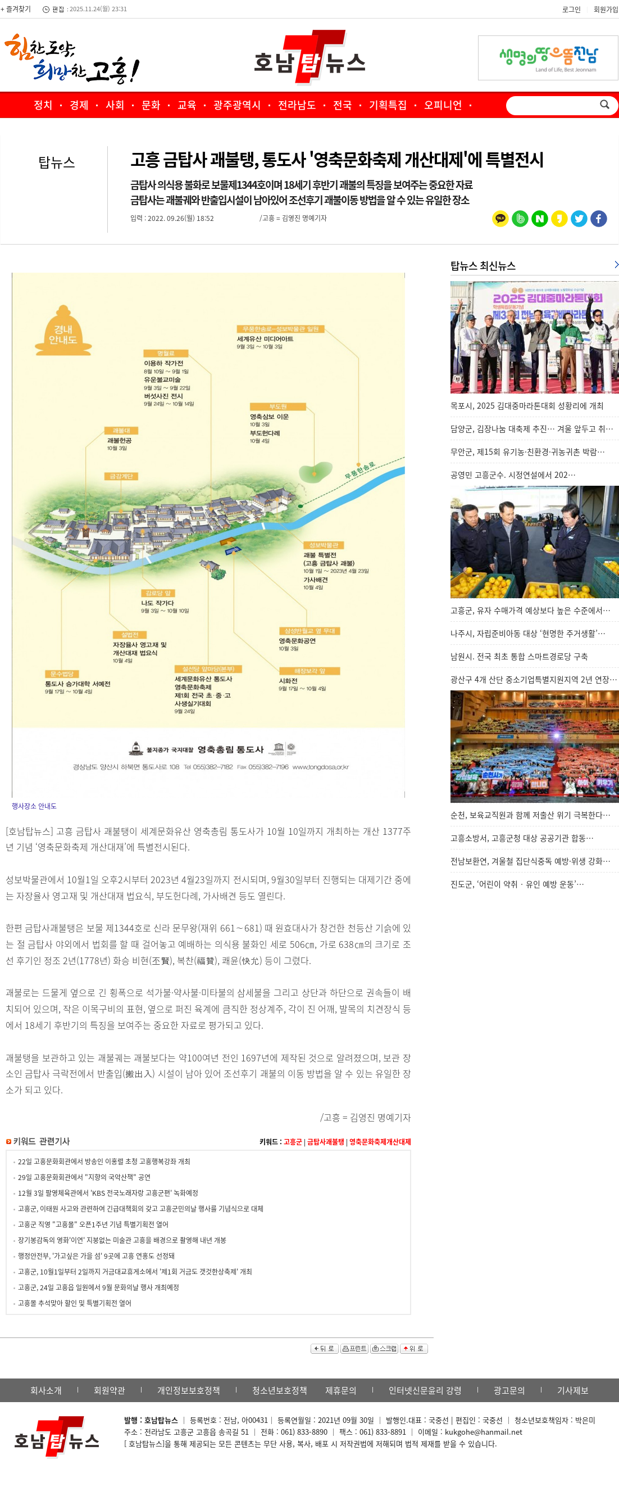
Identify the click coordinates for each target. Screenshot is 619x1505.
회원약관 (109, 1390)
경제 (79, 104)
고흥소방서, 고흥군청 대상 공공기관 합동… (522, 837)
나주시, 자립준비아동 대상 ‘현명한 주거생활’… (528, 633)
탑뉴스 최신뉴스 (483, 265)
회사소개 (46, 1390)
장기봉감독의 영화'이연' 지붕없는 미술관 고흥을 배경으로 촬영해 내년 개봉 (122, 1240)
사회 (115, 104)
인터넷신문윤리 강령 (425, 1390)
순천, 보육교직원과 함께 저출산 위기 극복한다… (530, 814)
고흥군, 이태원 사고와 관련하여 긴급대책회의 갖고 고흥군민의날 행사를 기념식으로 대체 (140, 1209)
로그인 (571, 9)
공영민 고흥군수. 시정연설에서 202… (513, 474)
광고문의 (509, 1390)
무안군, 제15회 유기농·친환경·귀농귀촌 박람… (527, 451)
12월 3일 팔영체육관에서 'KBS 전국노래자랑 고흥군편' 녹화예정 (108, 1193)
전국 (342, 104)
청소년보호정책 (279, 1390)
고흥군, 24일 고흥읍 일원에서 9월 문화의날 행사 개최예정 (98, 1287)
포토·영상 (247, 129)
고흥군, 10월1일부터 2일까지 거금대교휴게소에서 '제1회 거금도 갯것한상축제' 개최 (135, 1272)
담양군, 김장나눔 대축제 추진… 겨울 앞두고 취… (531, 428)
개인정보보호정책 (188, 1390)
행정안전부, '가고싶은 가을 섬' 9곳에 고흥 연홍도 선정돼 (96, 1256)
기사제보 (573, 1390)
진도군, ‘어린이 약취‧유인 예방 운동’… (517, 883)
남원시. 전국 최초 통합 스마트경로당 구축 (519, 656)
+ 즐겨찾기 (16, 9)
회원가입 (606, 9)
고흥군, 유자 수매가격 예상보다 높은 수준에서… (530, 610)
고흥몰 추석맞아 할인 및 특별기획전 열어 (74, 1303)
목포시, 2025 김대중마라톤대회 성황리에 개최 (527, 405)
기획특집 (388, 104)
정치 (43, 104)
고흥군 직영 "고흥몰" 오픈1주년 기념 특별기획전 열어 (93, 1224)
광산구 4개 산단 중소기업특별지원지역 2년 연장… (533, 679)
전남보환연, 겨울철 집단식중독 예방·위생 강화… (530, 860)
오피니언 (443, 104)
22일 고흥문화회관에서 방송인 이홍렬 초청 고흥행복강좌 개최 (104, 1161)
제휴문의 (341, 1390)
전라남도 (297, 104)
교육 (187, 104)
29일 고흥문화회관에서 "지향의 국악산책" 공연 (84, 1177)
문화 (151, 104)
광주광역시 (237, 104)
